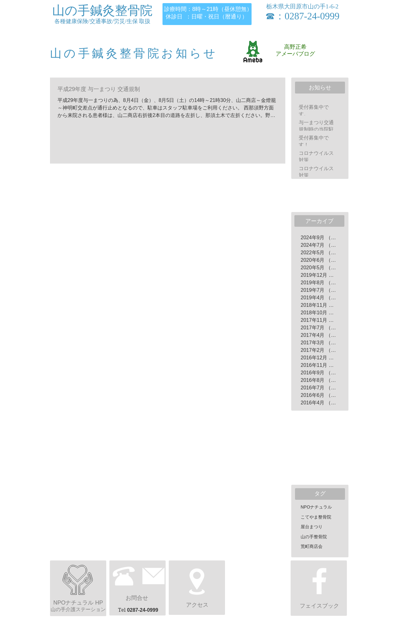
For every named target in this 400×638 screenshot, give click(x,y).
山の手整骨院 (314, 536)
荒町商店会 (311, 546)
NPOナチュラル (316, 506)
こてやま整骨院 (316, 516)
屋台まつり (311, 526)
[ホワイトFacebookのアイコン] (319, 581)
